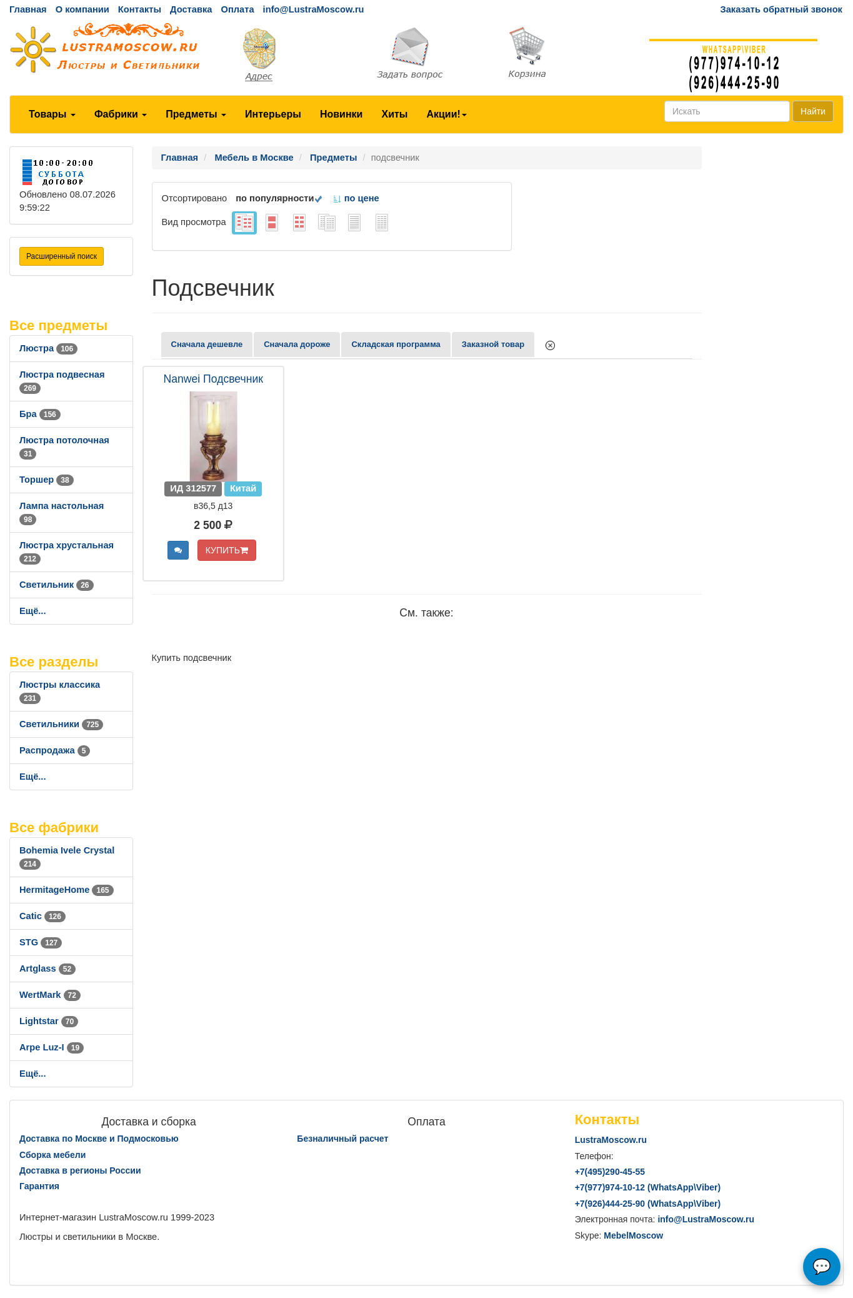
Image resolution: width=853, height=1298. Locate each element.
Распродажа (54, 750)
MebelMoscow (633, 1235)
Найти (813, 111)
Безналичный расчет (342, 1139)
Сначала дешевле (207, 344)
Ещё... (32, 611)
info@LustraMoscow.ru (313, 9)
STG (40, 942)
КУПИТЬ (227, 550)
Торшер (46, 480)
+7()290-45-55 (610, 1172)
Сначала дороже (297, 344)
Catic (42, 916)
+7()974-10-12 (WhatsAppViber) (648, 1187)
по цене (355, 198)
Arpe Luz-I (51, 1047)
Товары (52, 114)
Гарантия (39, 1186)
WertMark (50, 995)
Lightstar (48, 1021)
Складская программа (395, 344)
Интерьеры (273, 114)
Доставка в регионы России (80, 1170)
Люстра (48, 348)
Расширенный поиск (61, 256)
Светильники (61, 724)
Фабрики (120, 114)
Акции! (446, 114)
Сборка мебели (52, 1155)
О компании (82, 9)
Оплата (237, 9)
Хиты (394, 114)
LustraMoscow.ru (611, 1140)
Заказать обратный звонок (781, 9)
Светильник (56, 585)
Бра (40, 414)
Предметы (196, 114)
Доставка (191, 9)
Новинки (341, 114)
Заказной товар (493, 344)
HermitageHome (66, 890)
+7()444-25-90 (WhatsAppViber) (648, 1204)
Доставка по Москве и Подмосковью (99, 1139)
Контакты (139, 9)
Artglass (47, 968)
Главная (28, 9)
